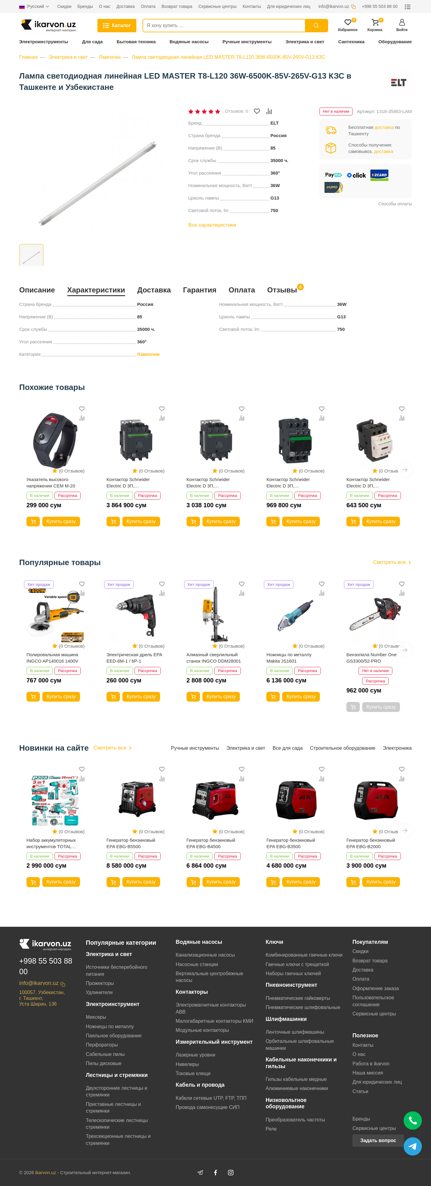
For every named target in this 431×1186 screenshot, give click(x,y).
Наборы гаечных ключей (293, 973)
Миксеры (96, 1017)
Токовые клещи (193, 1073)
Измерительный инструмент (214, 1042)
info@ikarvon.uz (38, 983)
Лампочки (110, 57)
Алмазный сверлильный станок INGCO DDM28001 (214, 658)
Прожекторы (100, 983)
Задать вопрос (378, 1140)
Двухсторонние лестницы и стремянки (116, 1091)
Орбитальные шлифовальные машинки (300, 1044)
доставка (384, 127)
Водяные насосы (189, 41)
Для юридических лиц (377, 1082)
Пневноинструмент (291, 985)
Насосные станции (197, 964)
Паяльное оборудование (114, 1035)
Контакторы (192, 992)
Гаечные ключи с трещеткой (297, 964)
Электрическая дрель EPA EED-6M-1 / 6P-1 (134, 658)
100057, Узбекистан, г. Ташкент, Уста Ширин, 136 (42, 998)
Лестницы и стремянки (117, 1075)
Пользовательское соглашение (373, 1001)
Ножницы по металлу (110, 1026)
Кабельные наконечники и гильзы (301, 1063)
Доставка (154, 290)
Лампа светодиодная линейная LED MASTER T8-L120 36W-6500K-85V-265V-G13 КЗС (228, 57)
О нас (359, 1054)
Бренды (361, 1118)
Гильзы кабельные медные (296, 1079)
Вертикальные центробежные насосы (209, 977)
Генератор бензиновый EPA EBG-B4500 (211, 843)
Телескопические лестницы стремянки (117, 1124)
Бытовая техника (136, 41)
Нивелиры (187, 1064)
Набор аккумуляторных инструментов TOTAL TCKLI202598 (51, 843)
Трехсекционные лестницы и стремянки (118, 1139)
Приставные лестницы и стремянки (113, 1107)
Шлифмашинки (286, 1019)
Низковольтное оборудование (286, 1103)
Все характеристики (212, 225)
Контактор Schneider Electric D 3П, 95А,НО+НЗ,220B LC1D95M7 (128, 483)
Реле (271, 1128)
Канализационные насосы (205, 955)
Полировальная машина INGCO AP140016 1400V (52, 658)
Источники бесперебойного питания (116, 970)
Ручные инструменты (247, 41)
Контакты (362, 1045)
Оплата (242, 290)
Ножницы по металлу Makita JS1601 (288, 658)
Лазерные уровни (195, 1054)
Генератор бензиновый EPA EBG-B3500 (290, 843)
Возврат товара (370, 960)
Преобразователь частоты (295, 1119)
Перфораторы (102, 1044)
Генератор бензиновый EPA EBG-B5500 (131, 843)
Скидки (360, 951)
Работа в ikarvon (371, 1063)
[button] (405, 470)
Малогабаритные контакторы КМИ (214, 1021)
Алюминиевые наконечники (297, 1088)
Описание (37, 290)
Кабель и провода (200, 1085)
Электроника (397, 748)
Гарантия (199, 290)
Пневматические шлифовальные (303, 1007)
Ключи (274, 942)
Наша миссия (367, 1072)
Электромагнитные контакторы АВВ (211, 1008)
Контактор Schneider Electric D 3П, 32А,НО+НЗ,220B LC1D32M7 (288, 483)
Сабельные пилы (105, 1054)
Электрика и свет (305, 41)
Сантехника (351, 41)
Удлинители (99, 992)
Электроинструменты (43, 41)
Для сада (92, 41)
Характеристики (96, 290)
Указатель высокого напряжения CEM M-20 (50, 482)
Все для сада (287, 748)
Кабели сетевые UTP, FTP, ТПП (211, 1098)
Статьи (360, 1091)
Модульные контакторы (202, 1030)
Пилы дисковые (103, 1063)
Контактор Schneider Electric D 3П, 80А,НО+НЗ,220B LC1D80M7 (208, 483)
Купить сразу (61, 521)
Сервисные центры (374, 1013)
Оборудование (395, 41)
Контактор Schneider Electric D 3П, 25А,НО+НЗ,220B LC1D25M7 (368, 483)
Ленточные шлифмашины (295, 1032)
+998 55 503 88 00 (45, 966)
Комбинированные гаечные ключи (304, 955)
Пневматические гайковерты (298, 998)
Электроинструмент (112, 1004)
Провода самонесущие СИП (207, 1107)
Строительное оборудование (342, 748)
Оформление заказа (375, 988)
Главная (28, 57)
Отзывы (282, 289)
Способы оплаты (395, 203)
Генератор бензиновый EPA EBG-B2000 (370, 843)
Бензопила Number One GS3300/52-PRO (371, 658)
